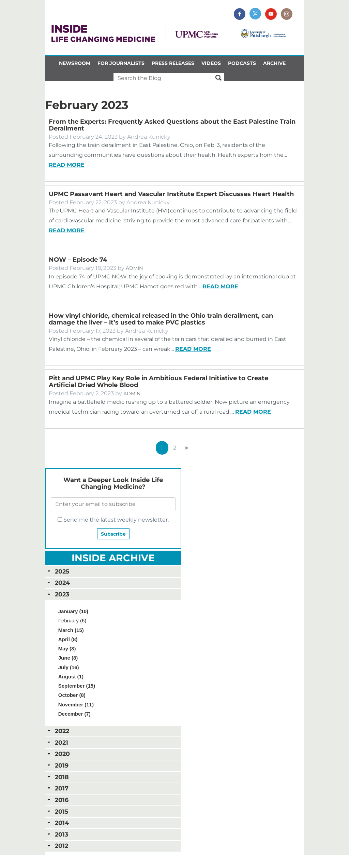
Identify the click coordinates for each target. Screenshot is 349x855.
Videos (211, 63)
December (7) (74, 714)
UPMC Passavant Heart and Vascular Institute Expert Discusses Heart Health (171, 194)
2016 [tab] (57, 799)
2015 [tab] (57, 811)
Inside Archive (113, 558)
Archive (274, 63)
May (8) (67, 648)
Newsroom (74, 63)
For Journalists (121, 63)
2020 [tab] (58, 753)
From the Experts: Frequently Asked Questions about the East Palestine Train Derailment (172, 125)
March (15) (71, 630)
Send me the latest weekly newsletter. (113, 519)
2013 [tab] (57, 834)
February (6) (72, 620)
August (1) (71, 676)
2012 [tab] (57, 845)
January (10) (73, 611)
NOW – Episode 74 (78, 259)
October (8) (72, 695)
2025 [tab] (57, 571)
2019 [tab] (57, 765)
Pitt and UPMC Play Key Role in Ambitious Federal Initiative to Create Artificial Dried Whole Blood (158, 381)
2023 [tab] (57, 594)
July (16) (68, 667)
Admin (134, 268)
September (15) (76, 686)
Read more (67, 165)
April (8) (68, 639)
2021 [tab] (57, 742)
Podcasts (242, 63)
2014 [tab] (57, 822)
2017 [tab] (57, 788)
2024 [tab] (58, 582)
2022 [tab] (57, 730)
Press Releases (173, 63)
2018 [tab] (57, 777)
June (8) (68, 658)
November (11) (76, 704)
